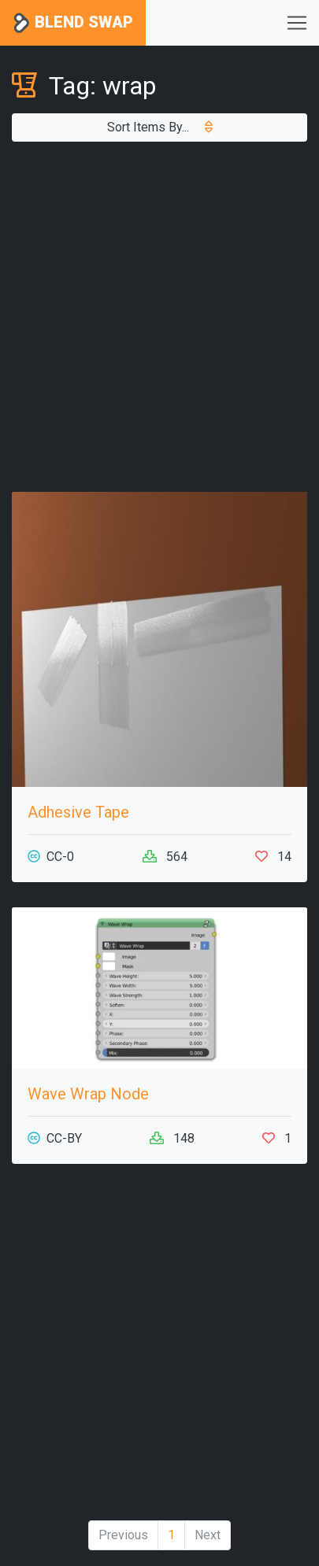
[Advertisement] (159, 316)
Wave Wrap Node (88, 1093)
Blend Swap (73, 23)
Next (208, 1534)
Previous (123, 1534)
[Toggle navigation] (297, 23)
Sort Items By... (160, 127)
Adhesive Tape (78, 812)
